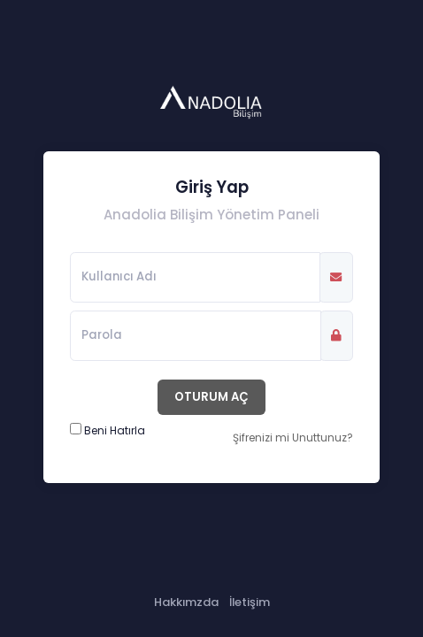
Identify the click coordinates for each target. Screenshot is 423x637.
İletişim (249, 602)
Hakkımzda (186, 602)
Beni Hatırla (114, 430)
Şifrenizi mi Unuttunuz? (293, 437)
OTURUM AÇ (211, 396)
